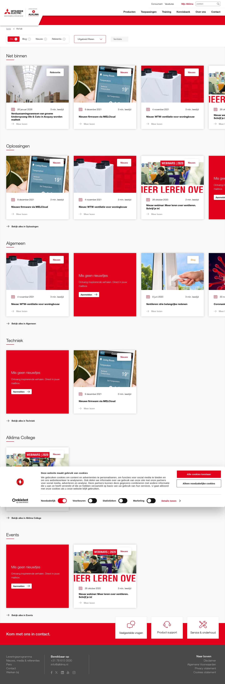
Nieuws (124, 72)
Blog (193, 259)
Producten (129, 11)
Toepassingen (149, 11)
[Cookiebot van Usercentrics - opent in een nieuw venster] (20, 678)
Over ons (201, 11)
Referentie (55, 72)
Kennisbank (183, 11)
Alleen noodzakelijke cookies (199, 660)
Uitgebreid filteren (98, 39)
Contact (215, 11)
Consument (156, 4)
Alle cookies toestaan (199, 651)
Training (166, 11)
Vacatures (169, 4)
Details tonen (168, 677)
